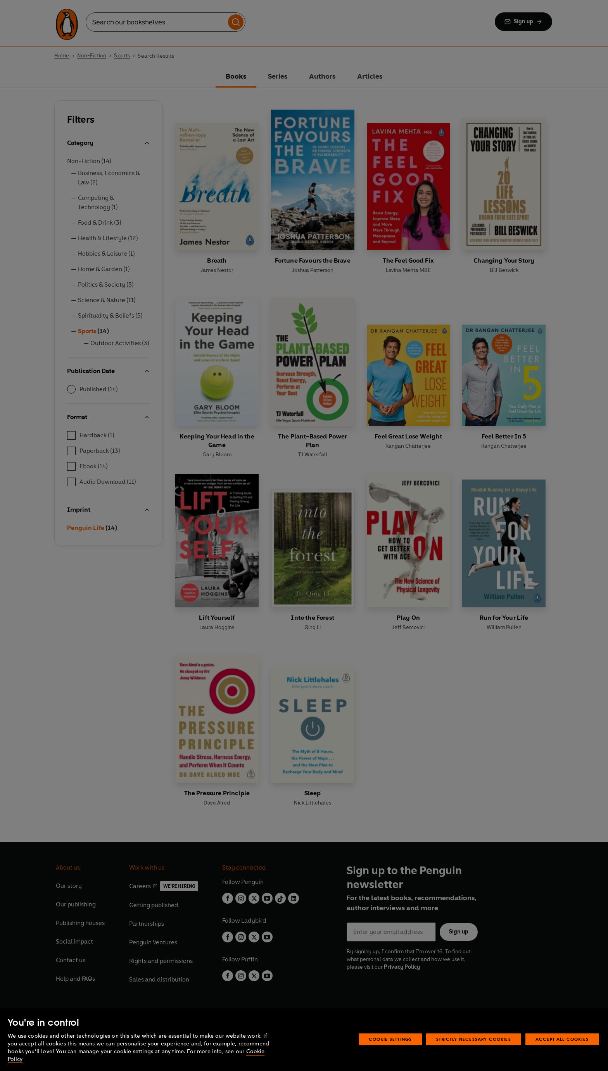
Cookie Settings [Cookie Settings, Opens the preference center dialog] (390, 1039)
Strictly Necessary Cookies (473, 1039)
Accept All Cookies (562, 1039)
